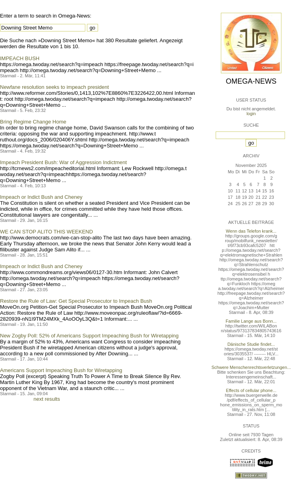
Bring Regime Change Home (33, 122)
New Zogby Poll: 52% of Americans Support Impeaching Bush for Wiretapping (89, 336)
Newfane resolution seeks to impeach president (54, 87)
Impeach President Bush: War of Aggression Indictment (63, 162)
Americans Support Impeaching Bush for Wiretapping (61, 370)
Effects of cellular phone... (251, 390)
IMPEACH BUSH (19, 58)
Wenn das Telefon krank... (251, 231)
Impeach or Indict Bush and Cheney (41, 197)
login (251, 113)
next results (46, 399)
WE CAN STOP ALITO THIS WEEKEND (46, 232)
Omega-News (251, 81)
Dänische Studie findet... (251, 344)
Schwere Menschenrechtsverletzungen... (251, 367)
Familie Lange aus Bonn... (251, 321)
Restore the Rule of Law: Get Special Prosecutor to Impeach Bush (76, 301)
